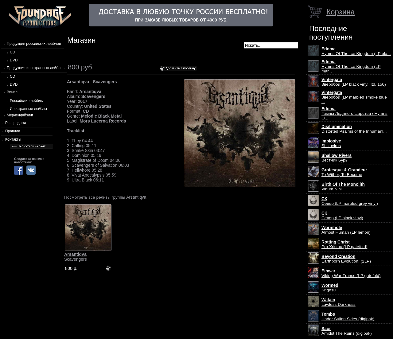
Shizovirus (331, 143)
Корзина (340, 12)
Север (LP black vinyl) (342, 215)
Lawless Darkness (338, 302)
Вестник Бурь (336, 157)
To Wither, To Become (344, 172)
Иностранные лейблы (28, 109)
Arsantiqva (136, 197)
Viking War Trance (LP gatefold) (351, 273)
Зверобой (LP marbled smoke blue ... (354, 97)
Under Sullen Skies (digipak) (347, 316)
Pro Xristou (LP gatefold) (344, 244)
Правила (12, 131)
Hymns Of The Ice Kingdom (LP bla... (356, 51)
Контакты (13, 139)
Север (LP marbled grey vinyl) (349, 201)
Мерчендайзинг (20, 115)
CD (12, 52)
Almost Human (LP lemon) (346, 230)
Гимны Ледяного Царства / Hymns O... (354, 113)
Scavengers (75, 257)
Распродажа (15, 123)
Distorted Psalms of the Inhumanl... (354, 129)
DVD (14, 60)
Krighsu (329, 287)
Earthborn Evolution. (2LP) (346, 258)
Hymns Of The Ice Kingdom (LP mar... (351, 66)
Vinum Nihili (343, 186)
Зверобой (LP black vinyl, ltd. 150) (353, 82)
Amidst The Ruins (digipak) (346, 331)
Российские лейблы (27, 101)
